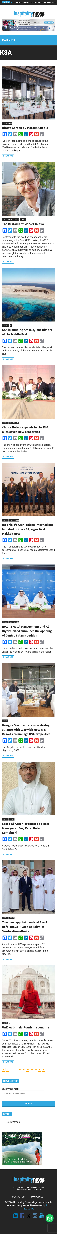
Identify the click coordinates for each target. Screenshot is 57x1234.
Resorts (5, 325)
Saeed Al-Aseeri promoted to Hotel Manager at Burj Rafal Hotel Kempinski (26, 828)
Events (23, 219)
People (11, 819)
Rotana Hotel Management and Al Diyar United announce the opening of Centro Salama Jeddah (27, 630)
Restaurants (7, 123)
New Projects (14, 423)
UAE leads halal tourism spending (25, 1027)
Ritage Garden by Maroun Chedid (25, 128)
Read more (8, 156)
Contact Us (18, 1197)
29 (32, 1070)
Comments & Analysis (11, 219)
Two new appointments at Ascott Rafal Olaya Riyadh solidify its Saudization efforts (25, 926)
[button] (50, 1218)
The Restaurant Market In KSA (23, 224)
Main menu (8, 40)
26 (20, 1070)
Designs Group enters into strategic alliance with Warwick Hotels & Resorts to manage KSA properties (27, 729)
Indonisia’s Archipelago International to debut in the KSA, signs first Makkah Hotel (28, 529)
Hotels (5, 423)
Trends (5, 1023)
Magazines (37, 1197)
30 (36, 1070)
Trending (6, 2)
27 (24, 1070)
